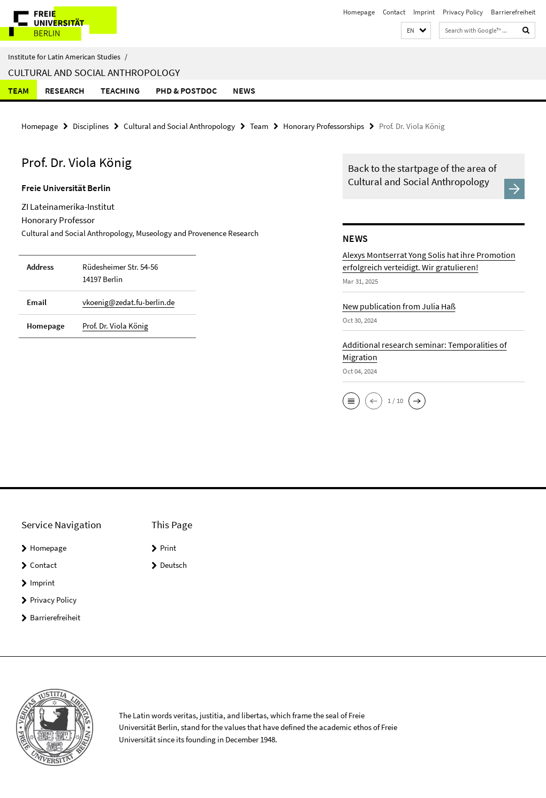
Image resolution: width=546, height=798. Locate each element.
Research (65, 90)
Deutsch (173, 565)
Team (18, 90)
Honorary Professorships (323, 126)
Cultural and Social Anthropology (94, 72)
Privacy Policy (463, 12)
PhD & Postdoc (186, 90)
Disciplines (91, 126)
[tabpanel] (164, 265)
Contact (394, 12)
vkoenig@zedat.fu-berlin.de (128, 302)
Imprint (424, 12)
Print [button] (168, 548)
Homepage (359, 12)
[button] (416, 31)
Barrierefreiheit (513, 12)
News (244, 90)
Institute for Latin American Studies (67, 56)
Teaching (120, 90)
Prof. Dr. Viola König (115, 326)
